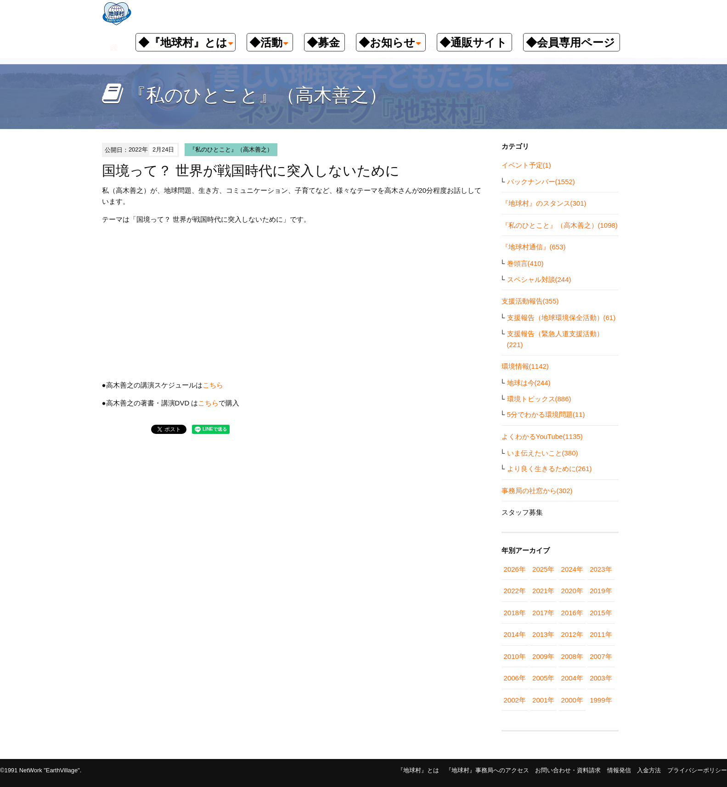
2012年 (572, 634)
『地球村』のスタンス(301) (544, 203)
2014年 (515, 634)
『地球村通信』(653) (534, 247)
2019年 (601, 591)
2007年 (601, 656)
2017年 (543, 613)
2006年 (515, 678)
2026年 (515, 569)
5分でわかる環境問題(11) (546, 414)
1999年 (601, 700)
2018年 (515, 613)
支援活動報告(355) (530, 301)
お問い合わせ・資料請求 (568, 770)
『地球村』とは (418, 770)
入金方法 (649, 770)
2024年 (572, 569)
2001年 (543, 700)
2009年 (543, 656)
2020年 (572, 591)
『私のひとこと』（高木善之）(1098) (560, 225)
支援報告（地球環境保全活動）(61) (561, 317)
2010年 (515, 656)
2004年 (572, 678)
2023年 (601, 569)
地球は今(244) (529, 383)
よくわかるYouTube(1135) (542, 436)
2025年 (543, 569)
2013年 (543, 634)
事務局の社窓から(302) (537, 491)
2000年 (572, 700)
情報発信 (619, 770)
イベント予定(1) (526, 165)
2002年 (515, 700)
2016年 (572, 613)
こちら (213, 385)
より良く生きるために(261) (549, 468)
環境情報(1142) (525, 366)
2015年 (601, 613)
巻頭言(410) (525, 263)
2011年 (601, 634)
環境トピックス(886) (539, 399)
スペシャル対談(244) (539, 279)
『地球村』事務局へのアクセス (487, 770)
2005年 (543, 678)
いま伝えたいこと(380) (542, 453)
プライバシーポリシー (697, 770)
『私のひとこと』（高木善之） (231, 149)
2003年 (601, 678)
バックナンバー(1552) (541, 182)
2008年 (572, 656)
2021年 (543, 591)
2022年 (515, 591)
